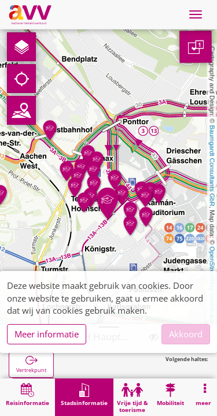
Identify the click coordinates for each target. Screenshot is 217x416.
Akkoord (186, 334)
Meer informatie (46, 334)
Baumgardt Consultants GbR (212, 166)
